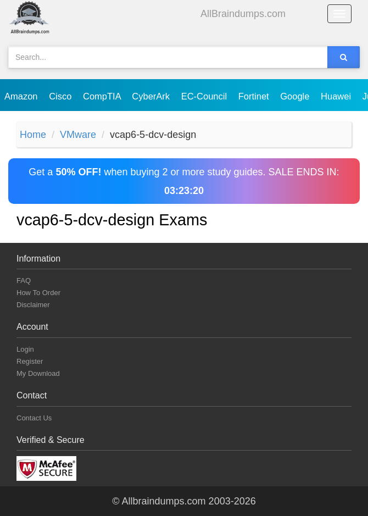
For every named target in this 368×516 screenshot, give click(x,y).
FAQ (23, 280)
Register (29, 361)
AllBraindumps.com (243, 13)
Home (33, 134)
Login (25, 349)
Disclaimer (33, 305)
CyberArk (152, 96)
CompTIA (103, 96)
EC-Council (205, 96)
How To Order (38, 292)
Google (296, 96)
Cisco (61, 96)
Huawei (337, 96)
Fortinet (255, 96)
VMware (78, 134)
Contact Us (34, 418)
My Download (38, 373)
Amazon (22, 96)
